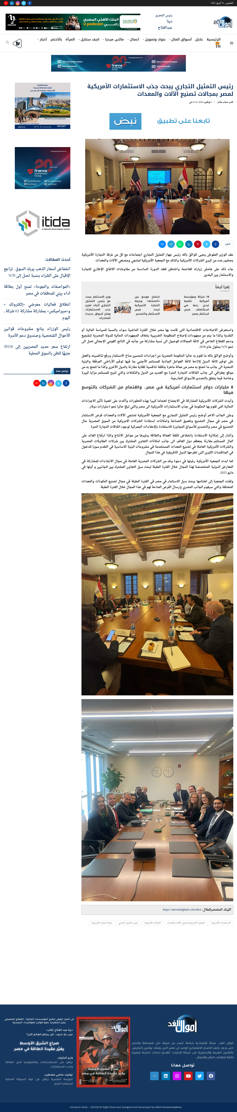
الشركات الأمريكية (152, 923)
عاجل (199, 39)
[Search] (7, 43)
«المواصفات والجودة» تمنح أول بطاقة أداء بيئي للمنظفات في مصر (37, 290)
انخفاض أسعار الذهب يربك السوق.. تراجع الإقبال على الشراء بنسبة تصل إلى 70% (37, 272)
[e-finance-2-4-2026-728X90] (118, 58)
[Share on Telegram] (171, 244)
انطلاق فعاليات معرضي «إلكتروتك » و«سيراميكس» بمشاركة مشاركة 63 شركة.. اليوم (37, 311)
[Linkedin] (12, 3)
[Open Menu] (231, 43)
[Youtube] (6, 3)
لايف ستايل (90, 39)
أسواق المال (181, 39)
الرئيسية (214, 39)
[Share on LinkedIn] (189, 244)
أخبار (43, 39)
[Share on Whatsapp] (180, 244)
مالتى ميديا (114, 39)
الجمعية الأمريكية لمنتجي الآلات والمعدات (186, 923)
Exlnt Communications (168, 1107)
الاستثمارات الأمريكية (221, 923)
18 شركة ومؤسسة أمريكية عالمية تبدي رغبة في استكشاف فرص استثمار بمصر (196, 305)
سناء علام (223, 102)
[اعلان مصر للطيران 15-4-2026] (42, 86)
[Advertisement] (118, 969)
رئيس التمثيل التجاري (128, 923)
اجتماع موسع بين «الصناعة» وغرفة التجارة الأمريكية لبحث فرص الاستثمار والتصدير (147, 305)
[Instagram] (18, 3)
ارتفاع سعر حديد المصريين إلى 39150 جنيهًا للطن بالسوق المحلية (37, 350)
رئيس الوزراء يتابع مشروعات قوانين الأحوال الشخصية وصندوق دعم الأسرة (37, 332)
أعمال (134, 39)
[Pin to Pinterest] (197, 244)
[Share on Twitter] (206, 244)
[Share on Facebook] (215, 244)
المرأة (70, 39)
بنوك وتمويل (155, 39)
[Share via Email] (162, 244)
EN (218, 46)
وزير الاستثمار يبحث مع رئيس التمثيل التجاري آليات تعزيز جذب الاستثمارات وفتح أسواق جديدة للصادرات (98, 307)
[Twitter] (23, 3)
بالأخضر (56, 39)
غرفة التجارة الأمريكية (101, 923)
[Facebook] (29, 3)
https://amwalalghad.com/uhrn (182, 910)
